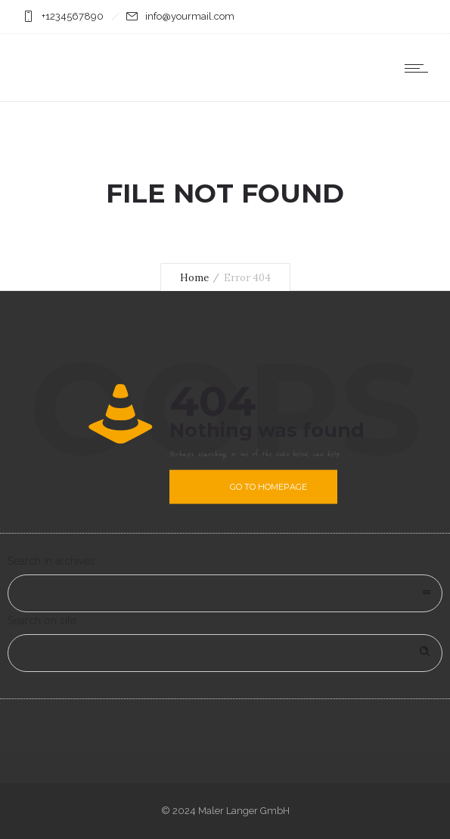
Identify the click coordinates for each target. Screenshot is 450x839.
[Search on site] (225, 653)
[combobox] (225, 593)
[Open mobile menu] (420, 68)
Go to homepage (268, 486)
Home (194, 277)
